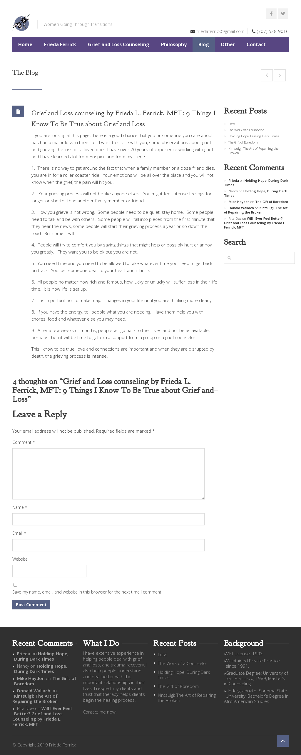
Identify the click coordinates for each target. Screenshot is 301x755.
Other (228, 44)
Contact (256, 44)
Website (20, 559)
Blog (203, 44)
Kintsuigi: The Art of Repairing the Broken (253, 150)
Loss (231, 123)
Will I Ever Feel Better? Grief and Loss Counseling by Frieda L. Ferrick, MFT (255, 222)
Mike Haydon (239, 201)
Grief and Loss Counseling (118, 44)
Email (19, 533)
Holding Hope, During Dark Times (253, 136)
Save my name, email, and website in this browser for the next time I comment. (87, 592)
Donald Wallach (241, 208)
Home (25, 44)
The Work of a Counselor (246, 130)
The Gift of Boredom (243, 142)
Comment (23, 442)
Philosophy (174, 44)
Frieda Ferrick (60, 44)
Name (19, 507)
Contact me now (99, 712)
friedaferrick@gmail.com (220, 31)
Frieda (234, 180)
